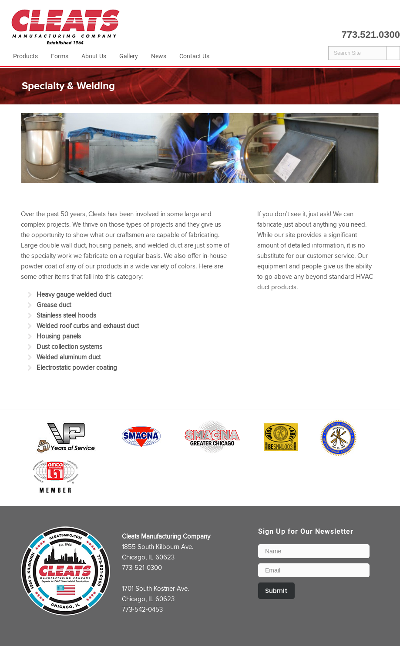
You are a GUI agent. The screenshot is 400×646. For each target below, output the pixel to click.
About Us (93, 56)
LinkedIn (377, 17)
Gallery (128, 56)
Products (25, 56)
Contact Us (194, 56)
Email (393, 17)
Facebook (361, 17)
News (158, 56)
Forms (59, 56)
